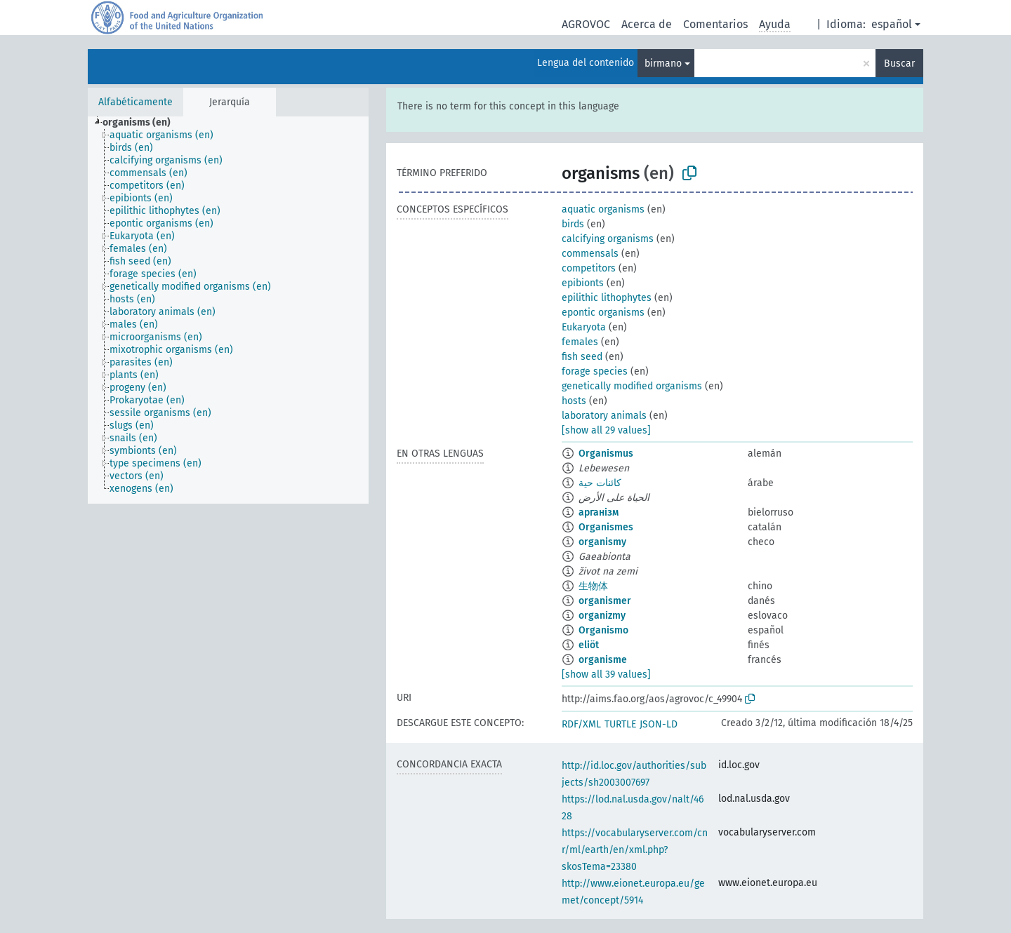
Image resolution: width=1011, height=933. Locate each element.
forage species (595, 371)
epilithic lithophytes (607, 298)
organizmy (602, 616)
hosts (574, 401)
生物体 (593, 586)
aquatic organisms (603, 209)
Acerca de (646, 24)
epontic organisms (603, 312)
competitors (589, 268)
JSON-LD (659, 724)
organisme (603, 660)
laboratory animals (604, 416)
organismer (605, 601)
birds (573, 224)
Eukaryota (584, 327)
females (580, 342)
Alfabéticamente (135, 102)
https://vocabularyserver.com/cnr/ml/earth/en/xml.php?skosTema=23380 (635, 850)
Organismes (606, 527)
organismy (602, 542)
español (891, 24)
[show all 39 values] (606, 674)
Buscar (899, 63)
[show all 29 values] (606, 430)
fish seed (582, 357)
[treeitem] (142, 122)
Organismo (603, 630)
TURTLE (620, 724)
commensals (590, 254)
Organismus (606, 453)
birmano (663, 63)
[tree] (228, 310)
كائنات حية (600, 483)
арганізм (599, 512)
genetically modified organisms (632, 386)
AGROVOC (586, 24)
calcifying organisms (608, 239)
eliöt (589, 645)
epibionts (583, 283)
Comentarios (715, 24)
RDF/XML (581, 724)
